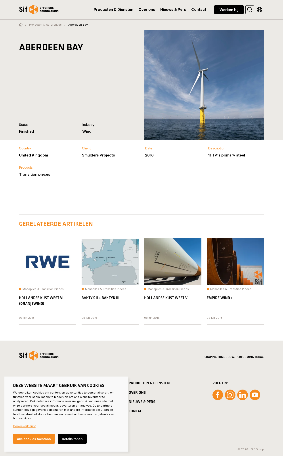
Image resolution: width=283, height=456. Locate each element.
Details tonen (72, 439)
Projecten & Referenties (45, 24)
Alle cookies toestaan (34, 439)
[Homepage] (21, 25)
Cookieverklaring (24, 426)
